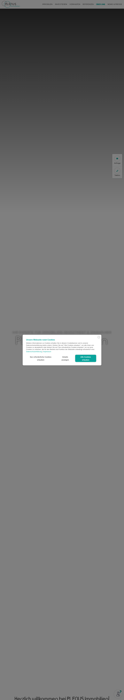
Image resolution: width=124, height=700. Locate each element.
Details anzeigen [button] (65, 358)
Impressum (47, 351)
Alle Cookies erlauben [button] (85, 358)
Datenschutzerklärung (34, 351)
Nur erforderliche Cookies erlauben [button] (40, 358)
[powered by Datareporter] (99, 338)
